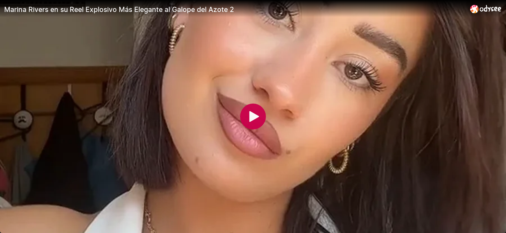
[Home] (486, 9)
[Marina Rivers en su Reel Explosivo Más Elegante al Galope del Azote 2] (234, 9)
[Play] (253, 116)
